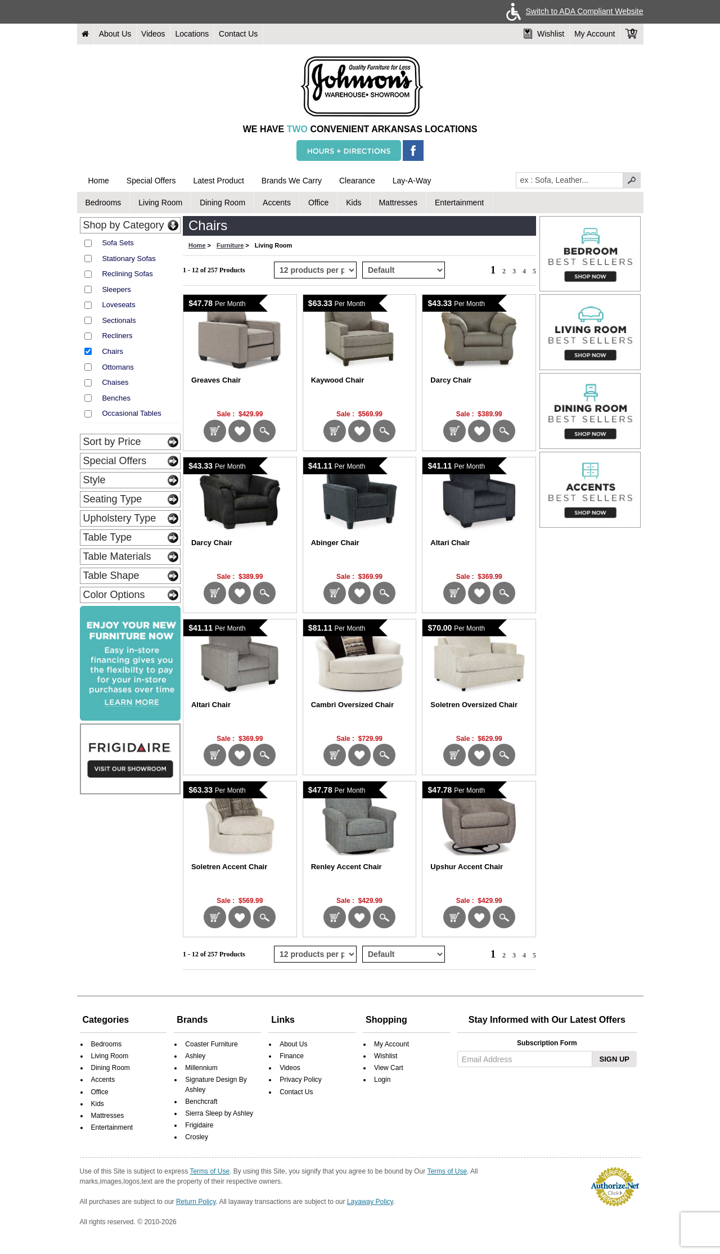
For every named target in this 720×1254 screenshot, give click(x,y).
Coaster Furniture (211, 1044)
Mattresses (398, 202)
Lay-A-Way (412, 180)
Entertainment (459, 202)
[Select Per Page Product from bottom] (315, 954)
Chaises (115, 382)
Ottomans (117, 367)
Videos (153, 33)
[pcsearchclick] (632, 180)
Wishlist (544, 33)
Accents (277, 202)
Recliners (117, 335)
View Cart (388, 1068)
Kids (353, 202)
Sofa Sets (117, 243)
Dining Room (222, 202)
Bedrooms (104, 202)
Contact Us (238, 33)
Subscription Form (547, 1043)
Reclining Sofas (127, 273)
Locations (192, 33)
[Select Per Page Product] (315, 270)
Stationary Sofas (128, 258)
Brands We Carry (292, 180)
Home (98, 180)
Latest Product (219, 180)
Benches (116, 398)
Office (318, 202)
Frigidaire (199, 1125)
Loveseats (118, 304)
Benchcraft (201, 1101)
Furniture (230, 245)
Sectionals (119, 320)
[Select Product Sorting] (403, 270)
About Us (115, 33)
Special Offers (151, 180)
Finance (292, 1056)
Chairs (112, 351)
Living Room (160, 202)
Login (382, 1080)
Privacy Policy (301, 1080)
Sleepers (116, 289)
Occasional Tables (131, 413)
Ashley (195, 1056)
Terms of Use (210, 1171)
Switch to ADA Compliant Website (572, 11)
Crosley (196, 1137)
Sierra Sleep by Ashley (219, 1113)
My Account (594, 33)
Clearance (357, 180)
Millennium (201, 1068)
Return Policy (195, 1202)
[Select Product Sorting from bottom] (403, 954)
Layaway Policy (370, 1202)
